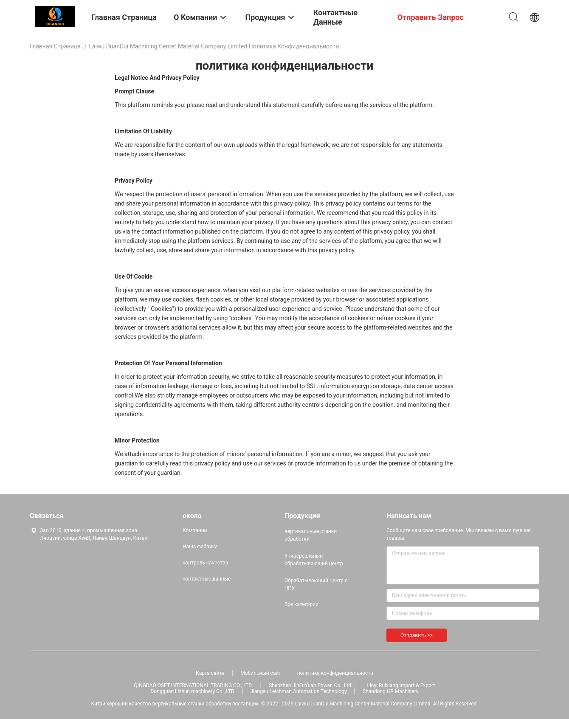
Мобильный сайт (260, 673)
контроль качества (205, 563)
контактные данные (207, 579)
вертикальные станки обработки (310, 535)
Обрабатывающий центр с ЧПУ (315, 584)
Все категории (301, 604)
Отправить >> (416, 635)
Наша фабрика (200, 547)
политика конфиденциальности (335, 673)
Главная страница (55, 46)
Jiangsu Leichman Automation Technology (298, 691)
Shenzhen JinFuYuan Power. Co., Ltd (310, 685)
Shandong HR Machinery (390, 691)
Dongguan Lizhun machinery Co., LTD (192, 691)
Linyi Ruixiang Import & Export (401, 685)
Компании (195, 530)
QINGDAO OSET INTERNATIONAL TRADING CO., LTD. (193, 685)
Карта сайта (210, 673)
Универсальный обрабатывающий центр (313, 560)
